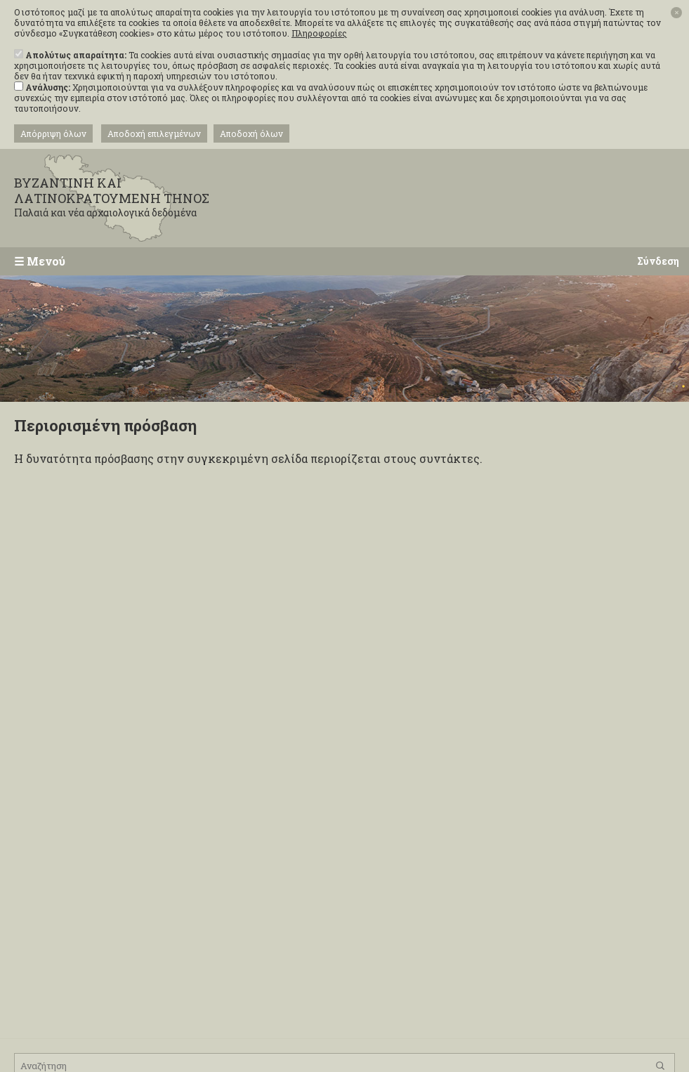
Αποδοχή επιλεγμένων (154, 133)
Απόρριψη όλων (53, 133)
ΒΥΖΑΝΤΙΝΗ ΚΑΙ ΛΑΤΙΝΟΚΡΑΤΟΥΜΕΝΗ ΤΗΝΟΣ (126, 197)
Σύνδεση (658, 261)
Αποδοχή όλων (251, 133)
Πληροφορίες (319, 33)
